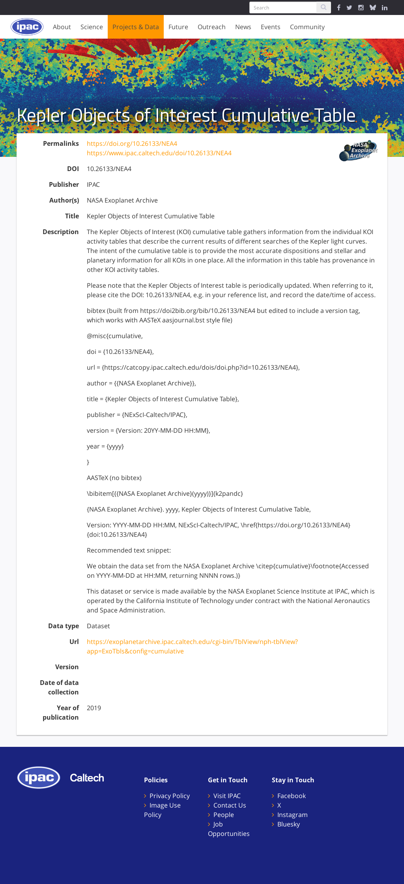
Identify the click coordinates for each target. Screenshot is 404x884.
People (223, 814)
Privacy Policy (170, 795)
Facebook (291, 795)
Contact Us (229, 805)
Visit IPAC (227, 795)
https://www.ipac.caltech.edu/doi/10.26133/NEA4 (159, 153)
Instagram (292, 814)
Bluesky (288, 824)
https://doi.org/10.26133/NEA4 (132, 143)
